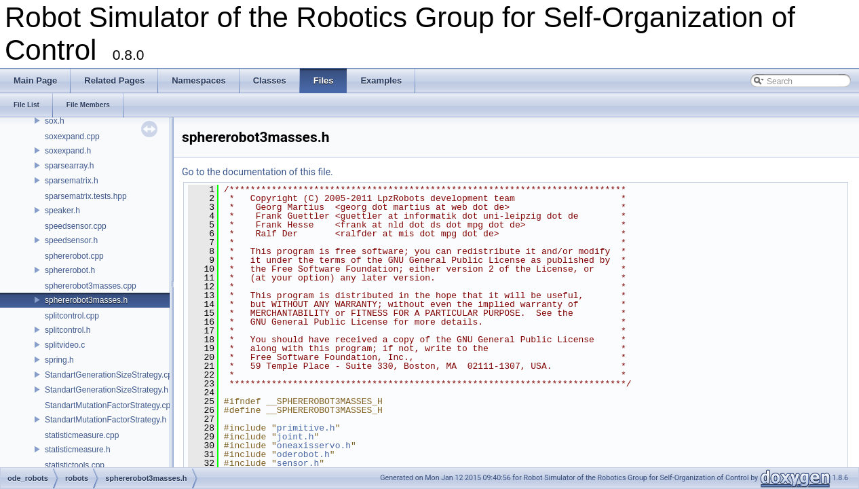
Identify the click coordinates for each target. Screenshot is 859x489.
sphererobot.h (70, 270)
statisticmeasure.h (78, 449)
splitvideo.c (65, 345)
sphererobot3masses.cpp (90, 286)
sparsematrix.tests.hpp (86, 196)
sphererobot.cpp (74, 256)
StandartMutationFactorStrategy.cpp (110, 405)
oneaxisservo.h (314, 445)
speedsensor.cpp (76, 226)
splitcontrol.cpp (72, 316)
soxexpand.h (68, 151)
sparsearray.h (69, 165)
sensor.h (298, 463)
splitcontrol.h (67, 330)
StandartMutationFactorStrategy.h (105, 419)
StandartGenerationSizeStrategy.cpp (111, 375)
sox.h (54, 121)
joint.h (295, 437)
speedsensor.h (71, 240)
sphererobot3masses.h (86, 300)
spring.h (59, 360)
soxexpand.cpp (72, 136)
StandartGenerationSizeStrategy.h (106, 390)
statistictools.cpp (74, 465)
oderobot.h (303, 454)
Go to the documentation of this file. (257, 171)
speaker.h (62, 210)
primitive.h (306, 428)
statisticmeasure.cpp (82, 435)
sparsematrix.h (71, 180)
